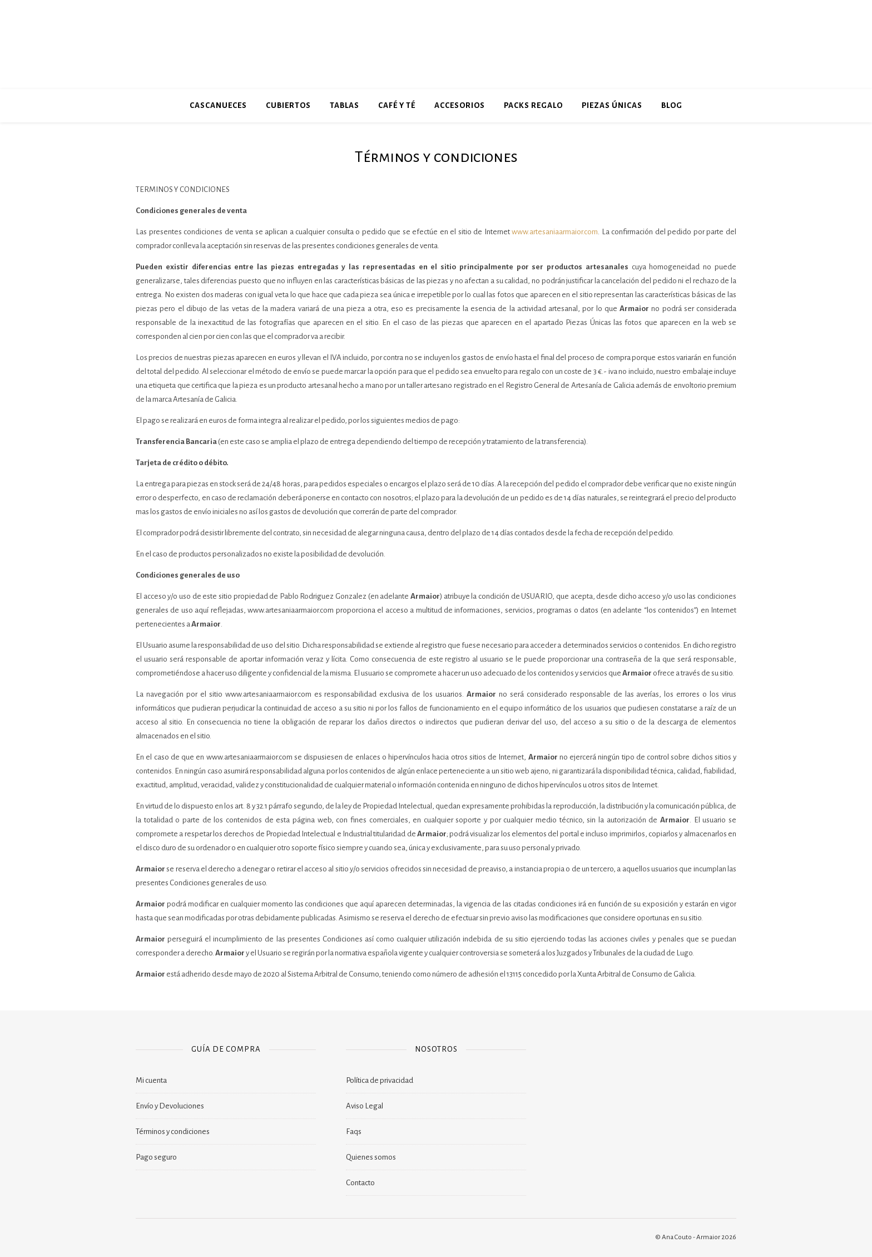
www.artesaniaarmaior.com (555, 232)
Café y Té (396, 105)
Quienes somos (371, 1157)
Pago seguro (156, 1157)
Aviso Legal (364, 1106)
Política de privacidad (379, 1080)
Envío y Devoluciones (170, 1106)
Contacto (360, 1183)
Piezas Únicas (612, 105)
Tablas (344, 105)
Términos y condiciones (173, 1131)
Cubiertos (288, 105)
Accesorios (459, 105)
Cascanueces (218, 105)
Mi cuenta (151, 1080)
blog (671, 105)
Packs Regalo (533, 105)
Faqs (353, 1131)
